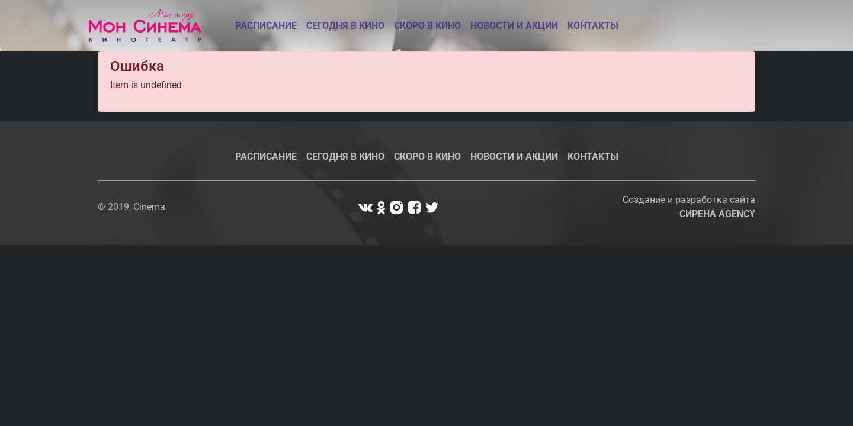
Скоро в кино (427, 25)
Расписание (266, 25)
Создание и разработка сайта (689, 207)
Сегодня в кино (345, 25)
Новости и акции (514, 25)
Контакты (592, 25)
